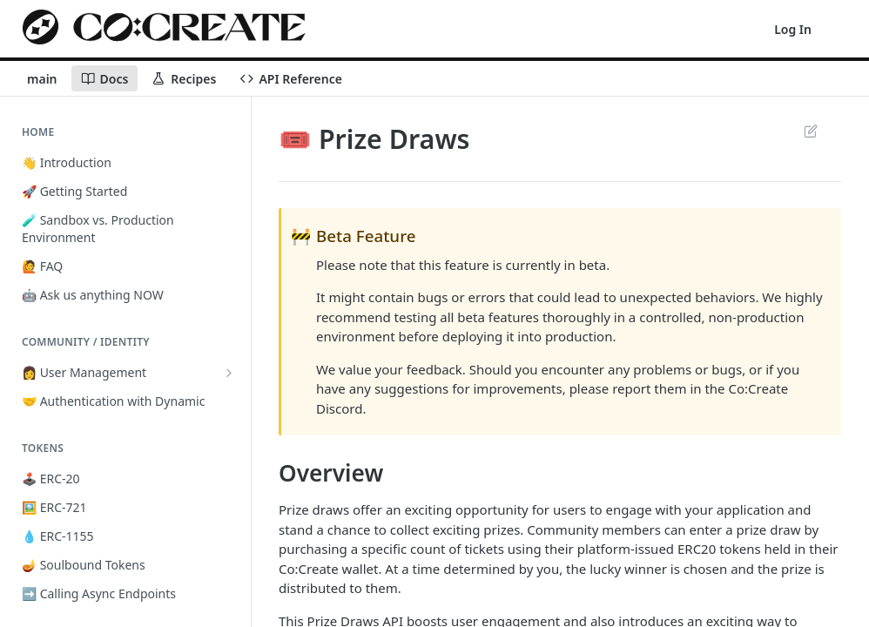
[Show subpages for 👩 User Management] (229, 373)
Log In (793, 29)
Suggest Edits (810, 131)
